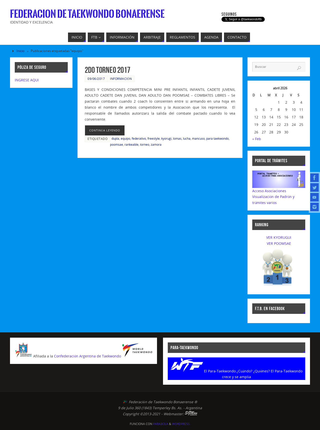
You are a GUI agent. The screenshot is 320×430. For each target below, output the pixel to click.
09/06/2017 (96, 79)
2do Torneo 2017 (107, 70)
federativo (139, 138)
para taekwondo (217, 138)
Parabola (160, 424)
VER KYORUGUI (278, 237)
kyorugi (166, 138)
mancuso (198, 138)
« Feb (256, 138)
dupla (115, 138)
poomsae (116, 144)
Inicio (20, 51)
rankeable (131, 144)
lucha (186, 138)
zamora (156, 144)
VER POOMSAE (279, 243)
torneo (144, 144)
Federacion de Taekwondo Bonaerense (87, 14)
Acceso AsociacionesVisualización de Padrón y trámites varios (273, 196)
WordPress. (181, 424)
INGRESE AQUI (27, 80)
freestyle (154, 138)
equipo (125, 138)
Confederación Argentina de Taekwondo (87, 356)
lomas (177, 138)
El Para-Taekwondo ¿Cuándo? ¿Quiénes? (237, 371)
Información (121, 79)
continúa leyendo (104, 130)
